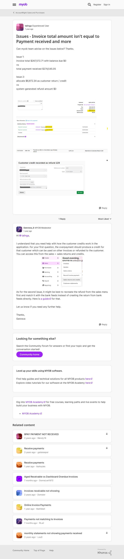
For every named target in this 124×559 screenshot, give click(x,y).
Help (51, 550)
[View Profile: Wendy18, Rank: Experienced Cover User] (19, 436)
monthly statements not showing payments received (53, 533)
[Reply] (103, 208)
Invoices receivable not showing (41, 490)
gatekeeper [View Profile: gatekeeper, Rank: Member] (43, 452)
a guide (45, 298)
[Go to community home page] (23, 4)
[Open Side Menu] (14, 4)
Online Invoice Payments (37, 505)
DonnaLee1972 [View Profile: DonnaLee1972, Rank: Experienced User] (46, 480)
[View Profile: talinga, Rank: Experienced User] (20, 27)
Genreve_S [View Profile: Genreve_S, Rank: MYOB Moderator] (29, 227)
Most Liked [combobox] (105, 219)
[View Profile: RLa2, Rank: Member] (19, 521)
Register (97, 4)
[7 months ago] (30, 480)
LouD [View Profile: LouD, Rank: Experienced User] (40, 537)
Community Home (21, 550)
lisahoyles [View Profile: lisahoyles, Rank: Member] (40, 466)
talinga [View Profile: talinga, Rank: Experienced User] (28, 25)
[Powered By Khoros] (105, 552)
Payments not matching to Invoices (43, 519)
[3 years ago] (29, 452)
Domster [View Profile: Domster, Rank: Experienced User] (41, 494)
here (87, 378)
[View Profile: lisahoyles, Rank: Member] (19, 465)
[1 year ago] (29, 466)
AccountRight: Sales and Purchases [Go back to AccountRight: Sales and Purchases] (28, 12)
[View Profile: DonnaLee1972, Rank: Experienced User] (19, 479)
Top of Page (39, 550)
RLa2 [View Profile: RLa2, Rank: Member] (41, 523)
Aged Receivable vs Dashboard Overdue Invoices (51, 476)
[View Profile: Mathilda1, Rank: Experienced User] (19, 507)
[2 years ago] (29, 438)
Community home (29, 354)
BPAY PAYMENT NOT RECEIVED (41, 434)
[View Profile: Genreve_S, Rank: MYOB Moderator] (19, 229)
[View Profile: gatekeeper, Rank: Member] (19, 450)
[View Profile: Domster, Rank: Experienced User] (19, 493)
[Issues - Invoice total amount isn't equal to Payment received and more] (37, 231)
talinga (25, 235)
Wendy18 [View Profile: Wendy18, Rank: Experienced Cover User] (41, 438)
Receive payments (34, 448)
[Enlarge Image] (62, 118)
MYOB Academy (34, 402)
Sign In (107, 4)
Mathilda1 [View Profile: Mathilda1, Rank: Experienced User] (40, 509)
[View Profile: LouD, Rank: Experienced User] (19, 535)
